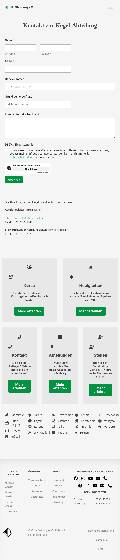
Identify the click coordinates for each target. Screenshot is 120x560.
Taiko (60, 426)
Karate (38, 415)
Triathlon (87, 426)
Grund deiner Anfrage (18, 96)
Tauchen (63, 432)
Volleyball (110, 421)
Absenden (13, 180)
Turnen (84, 432)
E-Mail (9, 61)
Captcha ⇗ (43, 172)
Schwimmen (65, 415)
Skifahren (63, 421)
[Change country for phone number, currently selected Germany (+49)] (9, 86)
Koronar (39, 426)
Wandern (109, 426)
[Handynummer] (60, 86)
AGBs (55, 157)
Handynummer (14, 79)
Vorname (10, 53)
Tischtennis (88, 421)
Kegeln (38, 421)
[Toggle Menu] (110, 8)
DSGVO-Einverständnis (20, 144)
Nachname (46, 53)
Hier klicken (31, 169)
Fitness (16, 431)
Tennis (85, 415)
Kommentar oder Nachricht (22, 114)
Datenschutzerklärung (24, 157)
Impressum (101, 539)
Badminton (18, 415)
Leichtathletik (42, 432)
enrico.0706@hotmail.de (29, 218)
